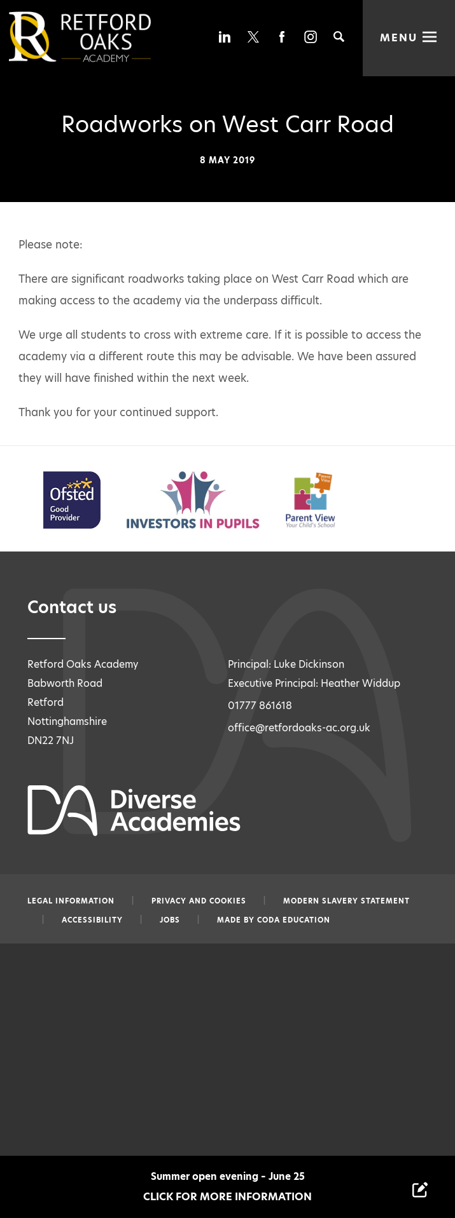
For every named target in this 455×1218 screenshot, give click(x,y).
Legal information (71, 901)
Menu (399, 36)
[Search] (339, 36)
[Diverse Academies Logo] (101, 36)
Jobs (170, 920)
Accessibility (92, 920)
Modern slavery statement (346, 901)
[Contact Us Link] (420, 1189)
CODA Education (293, 920)
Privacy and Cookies (198, 901)
